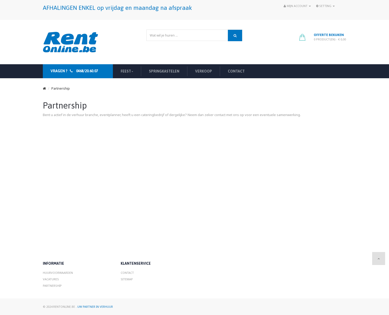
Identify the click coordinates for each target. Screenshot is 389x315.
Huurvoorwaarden (58, 273)
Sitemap (127, 279)
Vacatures (51, 279)
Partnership (60, 88)
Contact (127, 273)
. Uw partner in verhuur (94, 307)
